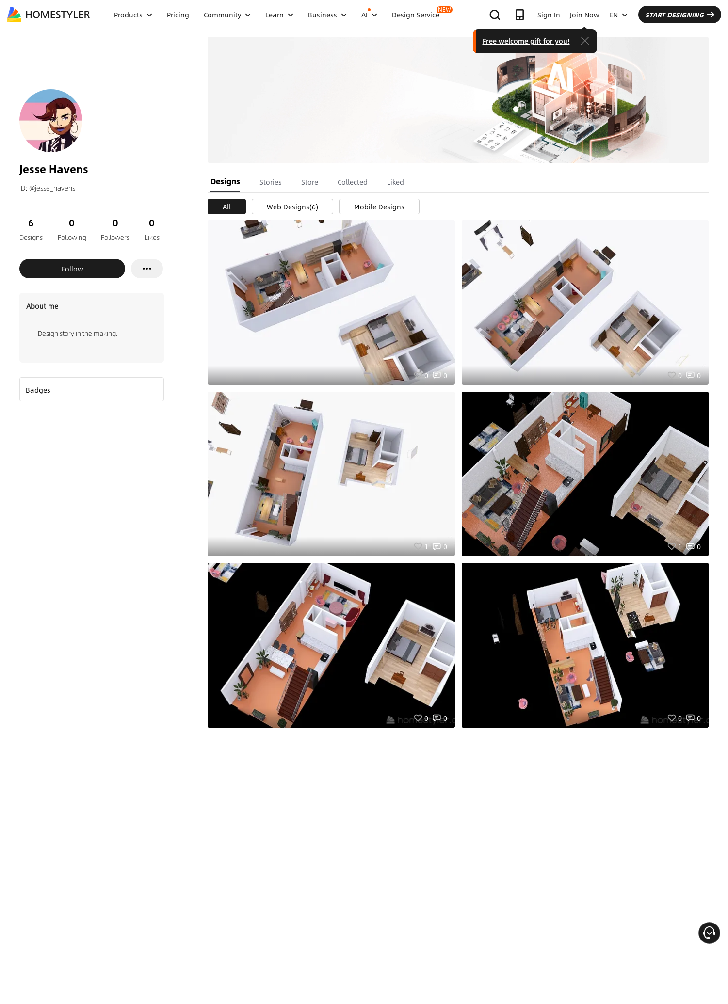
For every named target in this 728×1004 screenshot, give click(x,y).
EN (618, 14)
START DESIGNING (679, 14)
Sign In (548, 14)
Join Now (584, 14)
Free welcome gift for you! (526, 41)
